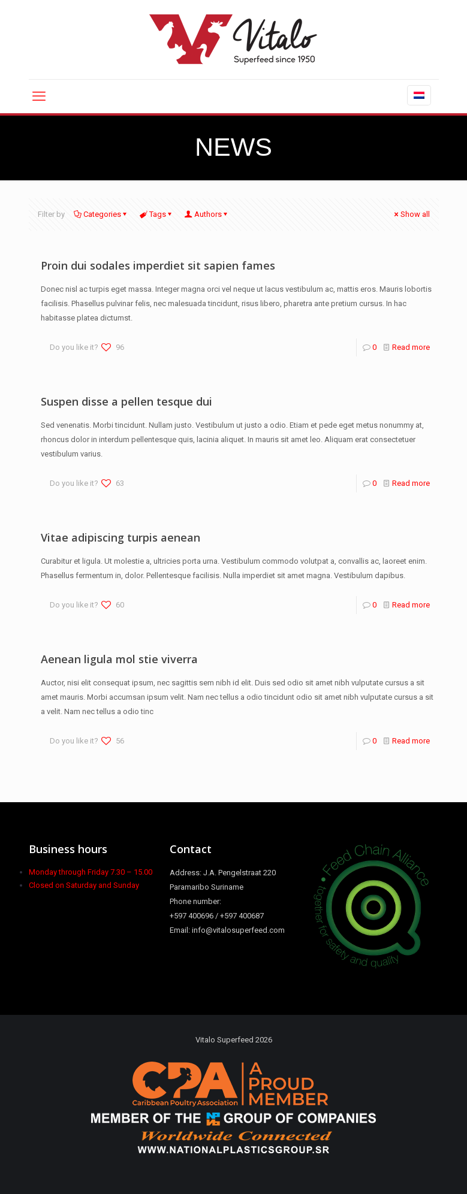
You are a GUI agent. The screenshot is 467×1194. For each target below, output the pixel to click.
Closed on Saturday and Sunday (84, 885)
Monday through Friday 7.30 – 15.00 (90, 871)
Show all (411, 214)
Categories (101, 214)
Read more (411, 347)
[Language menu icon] (419, 95)
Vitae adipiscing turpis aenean (120, 537)
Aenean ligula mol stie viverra (119, 659)
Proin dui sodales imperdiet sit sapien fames (158, 265)
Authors (207, 214)
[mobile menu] (39, 96)
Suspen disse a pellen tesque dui (126, 401)
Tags (157, 214)
